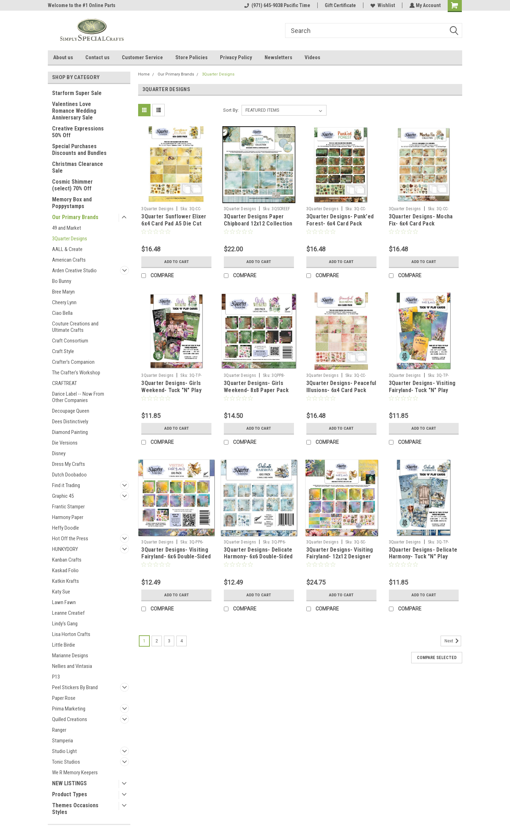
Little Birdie (63, 645)
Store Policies (191, 57)
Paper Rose (63, 698)
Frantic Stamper (68, 506)
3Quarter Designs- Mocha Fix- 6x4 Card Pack (421, 220)
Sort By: (231, 110)
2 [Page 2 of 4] (156, 640)
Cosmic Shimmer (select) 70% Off (72, 185)
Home (144, 74)
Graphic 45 (63, 496)
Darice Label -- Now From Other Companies (78, 397)
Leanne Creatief (68, 613)
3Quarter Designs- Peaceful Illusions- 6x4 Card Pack (341, 387)
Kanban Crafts (66, 560)
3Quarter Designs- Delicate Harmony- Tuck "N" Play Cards (423, 556)
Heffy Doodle (65, 528)
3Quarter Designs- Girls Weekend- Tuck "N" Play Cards (171, 390)
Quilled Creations (69, 719)
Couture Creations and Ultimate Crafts (75, 326)
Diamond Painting (70, 432)
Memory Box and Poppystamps (72, 203)
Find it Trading (66, 485)
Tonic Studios (66, 762)
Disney (59, 453)
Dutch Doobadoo (69, 475)
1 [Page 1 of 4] (144, 640)
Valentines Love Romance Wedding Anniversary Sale (74, 111)
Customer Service (142, 57)
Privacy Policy (236, 57)
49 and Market (66, 228)
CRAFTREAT (64, 383)
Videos (312, 57)
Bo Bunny (61, 281)
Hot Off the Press (70, 538)
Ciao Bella (62, 313)
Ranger (59, 730)
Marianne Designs (70, 655)
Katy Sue (61, 592)
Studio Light (64, 751)
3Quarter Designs (69, 238)
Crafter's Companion (73, 362)
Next (452, 641)
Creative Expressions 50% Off (78, 132)
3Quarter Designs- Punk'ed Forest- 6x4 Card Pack (340, 220)
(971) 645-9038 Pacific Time (277, 5)
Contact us (97, 57)
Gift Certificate (339, 5)
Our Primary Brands (75, 217)
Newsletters (278, 57)
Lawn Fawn (64, 602)
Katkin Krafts (65, 581)
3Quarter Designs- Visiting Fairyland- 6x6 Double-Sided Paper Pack (176, 556)
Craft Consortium (70, 341)
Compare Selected (437, 657)
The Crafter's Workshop (76, 372)
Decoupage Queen (70, 411)
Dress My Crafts (68, 464)
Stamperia (62, 740)
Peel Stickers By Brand (75, 687)
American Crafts (69, 260)
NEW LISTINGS (69, 783)
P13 (56, 677)
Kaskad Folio (65, 570)
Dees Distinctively (70, 421)
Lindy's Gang (65, 623)
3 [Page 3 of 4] (169, 640)
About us (63, 57)
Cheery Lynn (64, 302)
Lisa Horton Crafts (71, 634)
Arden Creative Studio (74, 270)
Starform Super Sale (77, 93)
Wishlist (382, 5)
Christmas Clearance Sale (77, 167)
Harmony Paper (67, 517)
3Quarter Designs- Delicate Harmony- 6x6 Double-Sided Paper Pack (258, 556)
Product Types (69, 794)
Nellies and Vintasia (72, 666)
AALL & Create (67, 249)
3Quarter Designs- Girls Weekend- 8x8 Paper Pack (256, 387)
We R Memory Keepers (75, 772)
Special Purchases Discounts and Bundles (79, 149)
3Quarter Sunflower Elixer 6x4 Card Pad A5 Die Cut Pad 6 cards (173, 223)
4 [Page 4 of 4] (181, 640)
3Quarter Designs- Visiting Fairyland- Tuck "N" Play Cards (422, 390)
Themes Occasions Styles (75, 808)
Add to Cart (177, 261)
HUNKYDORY (65, 549)
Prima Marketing (68, 708)
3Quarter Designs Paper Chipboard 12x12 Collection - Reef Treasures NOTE (258, 223)
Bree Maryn (63, 292)
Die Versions (65, 443)
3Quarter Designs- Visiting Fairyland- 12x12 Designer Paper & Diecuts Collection (340, 556)
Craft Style (63, 351)
